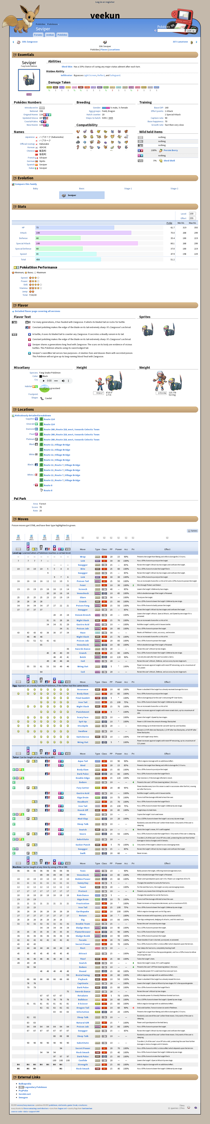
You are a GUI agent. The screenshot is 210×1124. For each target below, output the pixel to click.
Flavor (104, 49)
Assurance (82, 689)
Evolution (25, 178)
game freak (72, 1105)
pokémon (53, 1105)
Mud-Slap (83, 818)
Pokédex (40, 24)
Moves (23, 519)
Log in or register (105, 1)
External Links (29, 1077)
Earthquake (82, 911)
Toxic (83, 870)
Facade (83, 939)
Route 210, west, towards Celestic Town (77, 429)
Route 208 (49, 429)
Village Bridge (62, 444)
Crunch (82, 601)
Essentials (26, 54)
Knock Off (83, 810)
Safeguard (115, 75)
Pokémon (52, 24)
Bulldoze (83, 999)
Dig (83, 919)
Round (82, 971)
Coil (83, 661)
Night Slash (83, 620)
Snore (83, 833)
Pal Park (20, 498)
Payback (82, 979)
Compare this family (26, 184)
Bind (82, 765)
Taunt (83, 887)
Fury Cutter (83, 787)
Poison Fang (82, 605)
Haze (82, 632)
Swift (82, 853)
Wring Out (82, 666)
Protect (82, 891)
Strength (83, 1064)
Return (83, 915)
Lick (83, 560)
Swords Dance (82, 648)
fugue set (62, 1108)
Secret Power (82, 944)
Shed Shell (166, 160)
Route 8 (48, 485)
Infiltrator (66, 75)
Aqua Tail (83, 761)
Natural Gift (82, 1022)
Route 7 (59, 465)
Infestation (83, 1011)
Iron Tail (82, 702)
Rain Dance (83, 895)
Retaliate (83, 995)
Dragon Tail (83, 1007)
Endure (83, 782)
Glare (83, 597)
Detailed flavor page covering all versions (37, 311)
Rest (82, 948)
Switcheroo (82, 736)
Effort (183, 218)
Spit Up (83, 721)
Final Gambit (83, 697)
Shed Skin (67, 66)
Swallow (82, 731)
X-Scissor (83, 1003)
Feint (83, 585)
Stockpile (83, 725)
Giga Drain (82, 797)
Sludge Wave (83, 927)
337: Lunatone (185, 42)
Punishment (82, 711)
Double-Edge (83, 777)
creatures (82, 1105)
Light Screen (90, 75)
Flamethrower (83, 931)
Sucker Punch (83, 844)
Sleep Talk (82, 824)
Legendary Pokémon (35, 1087)
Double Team (83, 923)
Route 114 (49, 419)
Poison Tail (83, 581)
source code (16, 1111)
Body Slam (82, 693)
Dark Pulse (83, 773)
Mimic (83, 814)
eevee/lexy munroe (25, 1105)
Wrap (83, 556)
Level (183, 214)
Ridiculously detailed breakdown (33, 415)
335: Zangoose (25, 42)
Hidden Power (82, 878)
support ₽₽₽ (34, 1111)
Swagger (83, 564)
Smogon (23, 1097)
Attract (83, 953)
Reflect (101, 75)
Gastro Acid (82, 624)
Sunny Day (82, 882)
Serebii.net (25, 1094)
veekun (105, 15)
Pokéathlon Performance (35, 267)
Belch (83, 657)
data (25, 1111)
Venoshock (83, 593)
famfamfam (87, 1108)
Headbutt (82, 801)
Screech (83, 589)
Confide (83, 1060)
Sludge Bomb (83, 935)
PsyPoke (23, 1090)
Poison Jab (83, 628)
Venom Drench (83, 614)
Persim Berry (168, 150)
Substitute (83, 839)
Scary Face (82, 717)
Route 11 (49, 444)
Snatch (83, 829)
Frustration (82, 903)
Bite (83, 568)
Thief (83, 958)
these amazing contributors (36, 1108)
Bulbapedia (25, 1083)
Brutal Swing (83, 975)
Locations (114, 49)
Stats (22, 206)
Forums (38, 34)
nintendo (62, 1105)
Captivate (82, 983)
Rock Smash (82, 1052)
